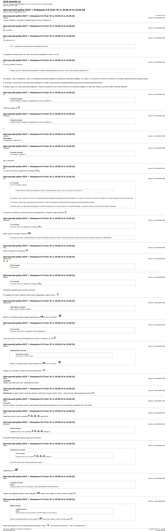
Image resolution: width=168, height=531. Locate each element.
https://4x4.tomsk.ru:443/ (10, 5)
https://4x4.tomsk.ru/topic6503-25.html (14, 12)
